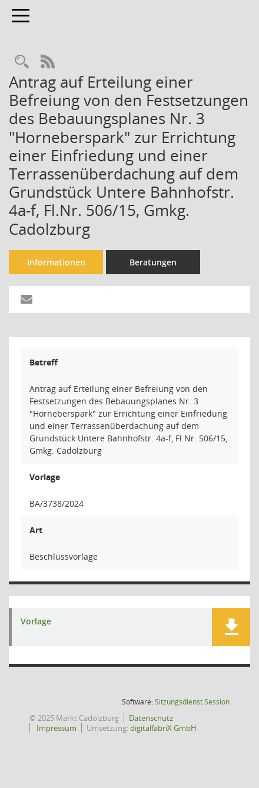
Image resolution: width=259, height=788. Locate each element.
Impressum (56, 728)
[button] (231, 627)
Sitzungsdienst (192, 702)
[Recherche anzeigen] (22, 62)
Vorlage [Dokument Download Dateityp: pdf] (36, 622)
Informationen (56, 262)
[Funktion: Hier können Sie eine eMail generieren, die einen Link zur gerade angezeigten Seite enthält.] (26, 299)
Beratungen (153, 262)
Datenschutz (151, 718)
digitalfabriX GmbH (163, 728)
